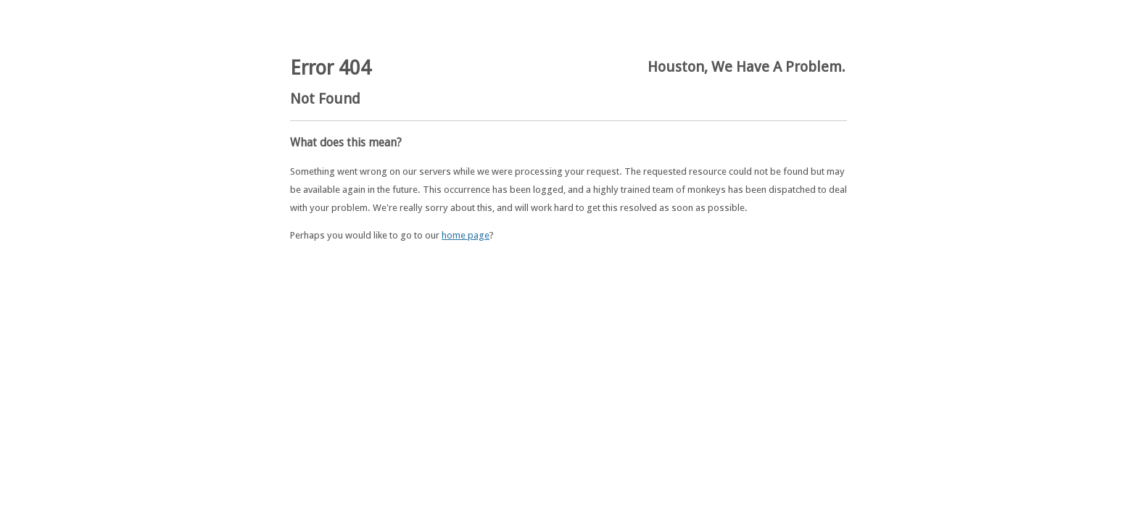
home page (465, 235)
